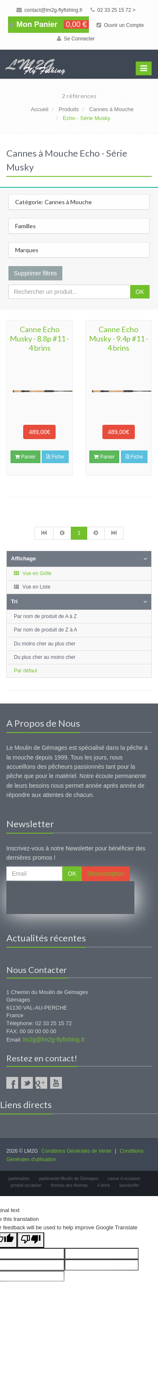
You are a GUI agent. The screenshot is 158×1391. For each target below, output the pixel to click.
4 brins (103, 1185)
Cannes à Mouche (111, 109)
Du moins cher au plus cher (44, 644)
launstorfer (129, 1185)
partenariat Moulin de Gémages (68, 1178)
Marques (26, 249)
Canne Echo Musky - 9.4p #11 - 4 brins (118, 338)
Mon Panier (48, 24)
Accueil (39, 109)
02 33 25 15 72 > (113, 10)
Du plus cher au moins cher (44, 657)
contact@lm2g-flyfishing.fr (49, 10)
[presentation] (70, 897)
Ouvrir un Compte (120, 25)
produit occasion (26, 1185)
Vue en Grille (32, 573)
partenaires (18, 1178)
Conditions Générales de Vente (76, 1151)
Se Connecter (76, 39)
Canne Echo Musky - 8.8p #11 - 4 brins (39, 338)
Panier (25, 457)
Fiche (55, 457)
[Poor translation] (30, 1240)
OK (140, 291)
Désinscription (105, 873)
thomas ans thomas (69, 1185)
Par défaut (25, 671)
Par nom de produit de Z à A (45, 630)
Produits (69, 109)
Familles (25, 225)
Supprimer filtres (35, 273)
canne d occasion (124, 1178)
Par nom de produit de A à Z (45, 616)
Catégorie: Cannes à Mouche (53, 201)
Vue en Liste (32, 587)
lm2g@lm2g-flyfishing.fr (54, 1039)
